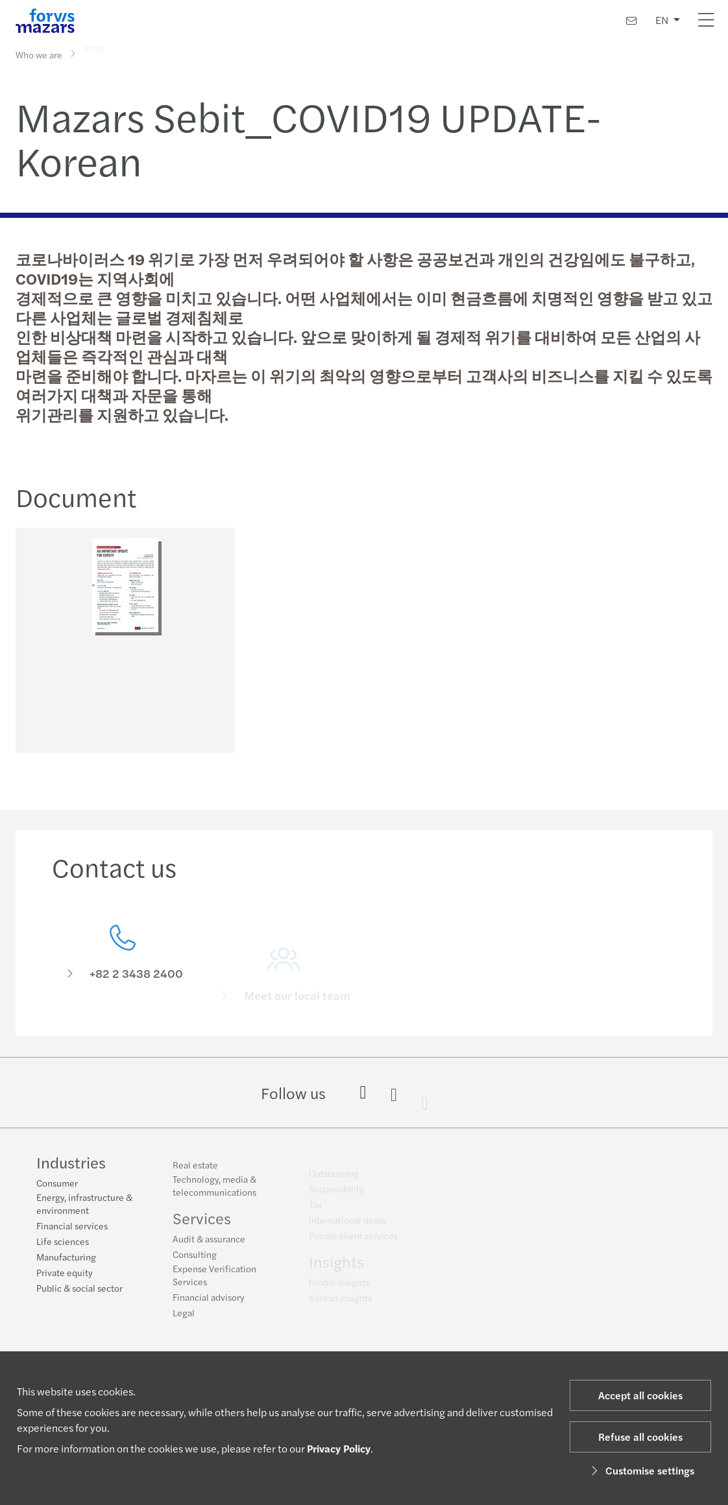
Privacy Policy (338, 1448)
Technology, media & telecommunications (214, 1191)
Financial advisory (209, 1302)
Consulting (195, 1259)
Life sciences (62, 1242)
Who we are (39, 53)
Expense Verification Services (214, 1281)
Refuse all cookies (640, 1436)
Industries (71, 1163)
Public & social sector (79, 1289)
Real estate (195, 1170)
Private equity (64, 1273)
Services (202, 1224)
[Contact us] (631, 20)
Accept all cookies (640, 1395)
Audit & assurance (209, 1244)
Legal (184, 1318)
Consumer (57, 1184)
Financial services (72, 1226)
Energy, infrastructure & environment (84, 1205)
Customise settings (640, 1470)
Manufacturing (66, 1257)
